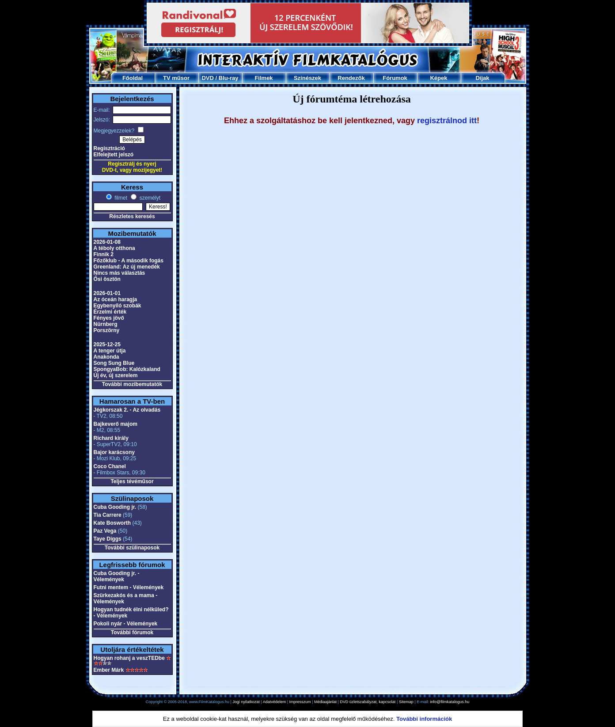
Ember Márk (109, 670)
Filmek (263, 78)
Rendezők (351, 78)
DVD (207, 78)
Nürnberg (106, 324)
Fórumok (395, 78)
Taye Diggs (107, 539)
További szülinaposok (132, 548)
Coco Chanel (110, 466)
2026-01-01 (107, 293)
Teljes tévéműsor (131, 481)
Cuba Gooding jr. (115, 507)
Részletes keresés (132, 216)
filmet (120, 198)
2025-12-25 (107, 344)
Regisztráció (109, 148)
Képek (438, 78)
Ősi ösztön (107, 279)
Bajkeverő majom (115, 424)
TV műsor (176, 78)
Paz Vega (105, 531)
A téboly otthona (114, 248)
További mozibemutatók (132, 384)
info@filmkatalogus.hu (450, 702)
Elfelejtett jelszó (114, 154)
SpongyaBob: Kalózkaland (127, 369)
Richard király (111, 438)
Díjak (482, 78)
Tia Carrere (107, 515)
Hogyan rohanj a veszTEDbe (129, 658)
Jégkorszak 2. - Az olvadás (127, 410)
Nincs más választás (119, 273)
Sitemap (406, 702)
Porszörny (107, 330)
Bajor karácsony (114, 452)
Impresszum (300, 702)
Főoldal (132, 78)
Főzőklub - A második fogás (128, 260)
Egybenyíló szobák (117, 306)
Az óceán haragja (115, 299)
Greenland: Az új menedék (127, 267)
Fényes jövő (109, 318)
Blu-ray (229, 78)
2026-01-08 (107, 242)
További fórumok (132, 632)
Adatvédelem (274, 702)
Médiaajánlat (325, 702)
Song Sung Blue (114, 363)
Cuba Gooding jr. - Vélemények (117, 576)
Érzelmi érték (110, 312)
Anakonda (106, 357)
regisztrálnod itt (447, 120)
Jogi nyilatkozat (246, 702)
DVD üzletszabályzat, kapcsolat (367, 702)
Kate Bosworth (112, 523)
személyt (149, 198)
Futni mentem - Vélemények (129, 587)
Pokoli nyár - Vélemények (126, 624)
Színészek (307, 78)
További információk (424, 719)
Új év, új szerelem (116, 375)
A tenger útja (110, 351)
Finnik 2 (104, 254)
